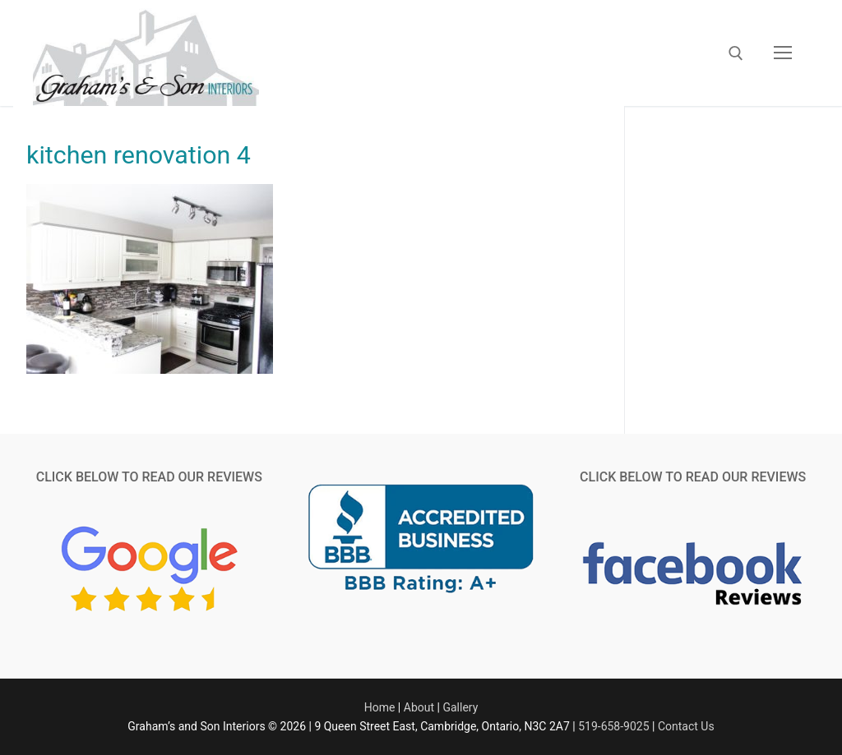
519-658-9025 (613, 726)
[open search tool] (736, 53)
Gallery (460, 707)
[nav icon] (782, 53)
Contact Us (686, 726)
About (419, 707)
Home (380, 707)
